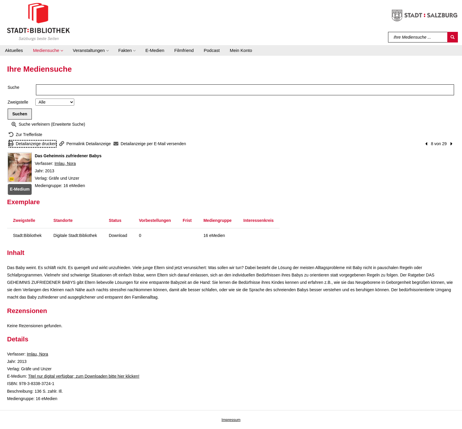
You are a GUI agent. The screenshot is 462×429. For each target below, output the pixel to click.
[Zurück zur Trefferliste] (25, 134)
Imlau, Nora (65, 163)
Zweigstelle (18, 102)
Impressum (231, 419)
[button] (47, 50)
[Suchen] (452, 37)
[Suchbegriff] (418, 37)
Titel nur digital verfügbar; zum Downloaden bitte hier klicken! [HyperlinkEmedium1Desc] (83, 376)
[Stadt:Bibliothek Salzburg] (38, 21)
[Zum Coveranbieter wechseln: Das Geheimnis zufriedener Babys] (20, 167)
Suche (13, 87)
